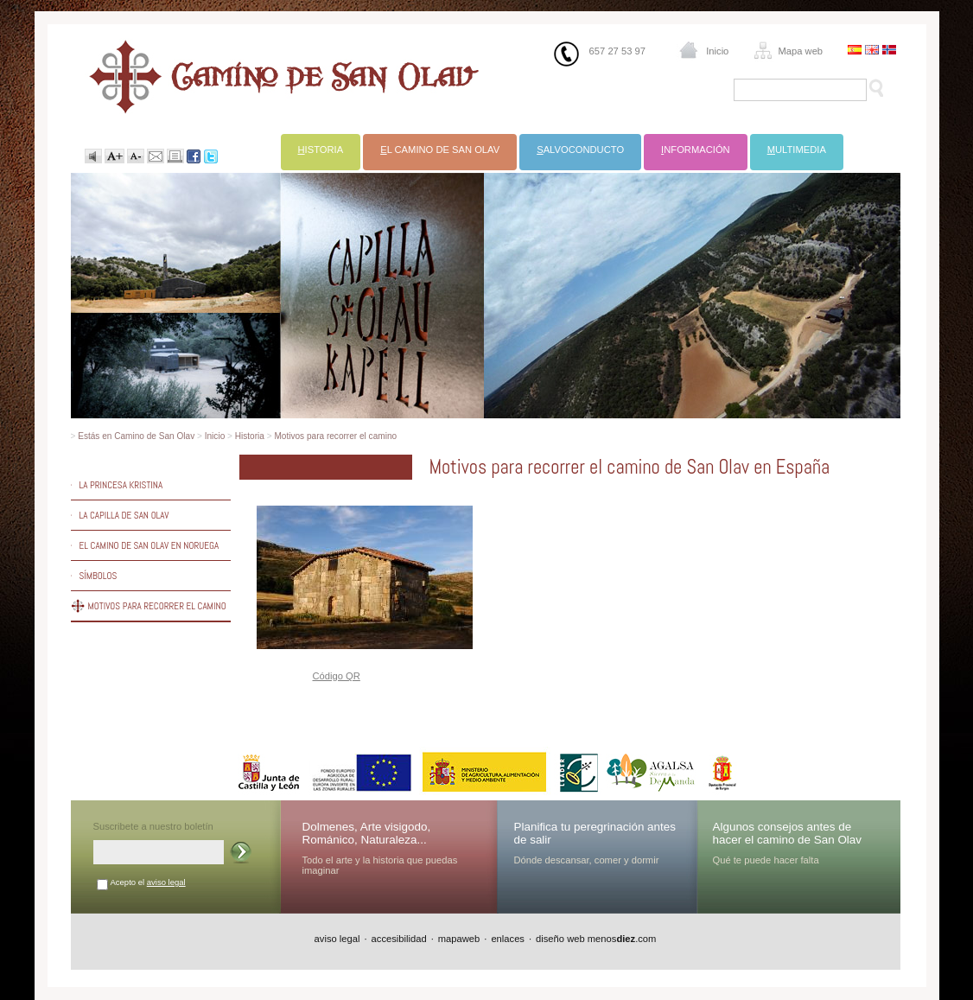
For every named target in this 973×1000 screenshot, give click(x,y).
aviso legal (166, 882)
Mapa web (800, 51)
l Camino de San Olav (439, 149)
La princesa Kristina (121, 485)
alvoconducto (580, 149)
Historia (249, 436)
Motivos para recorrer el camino (335, 436)
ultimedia (796, 149)
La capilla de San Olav (124, 515)
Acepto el (148, 882)
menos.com (622, 938)
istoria (321, 149)
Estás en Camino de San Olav (136, 436)
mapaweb (459, 938)
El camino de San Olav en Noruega (149, 545)
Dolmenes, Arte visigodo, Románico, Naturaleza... (366, 833)
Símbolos (98, 576)
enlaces (508, 938)
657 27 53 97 (617, 51)
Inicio (717, 51)
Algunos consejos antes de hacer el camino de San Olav (787, 833)
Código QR (336, 676)
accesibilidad (399, 938)
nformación (695, 149)
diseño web (560, 938)
